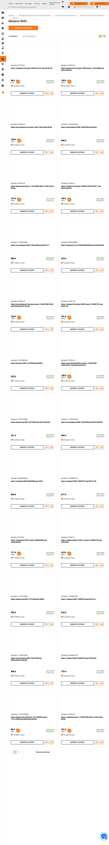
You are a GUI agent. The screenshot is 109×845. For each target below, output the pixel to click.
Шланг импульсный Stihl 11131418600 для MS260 (27, 599)
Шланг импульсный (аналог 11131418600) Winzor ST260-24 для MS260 (32, 187)
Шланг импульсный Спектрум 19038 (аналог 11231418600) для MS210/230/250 (82, 69)
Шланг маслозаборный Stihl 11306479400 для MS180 (79, 127)
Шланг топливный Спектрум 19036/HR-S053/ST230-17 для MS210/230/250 (81, 187)
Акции (10, 3)
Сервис (44, 3)
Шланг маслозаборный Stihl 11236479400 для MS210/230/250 (82, 422)
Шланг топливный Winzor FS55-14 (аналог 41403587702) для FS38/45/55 (81, 541)
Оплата (37, 3)
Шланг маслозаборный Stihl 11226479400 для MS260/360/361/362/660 (26, 659)
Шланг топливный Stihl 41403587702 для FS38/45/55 (78, 658)
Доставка (28, 3)
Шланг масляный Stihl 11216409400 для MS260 (27, 363)
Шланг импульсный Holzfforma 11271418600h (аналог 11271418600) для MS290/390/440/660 (29, 718)
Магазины (19, 3)
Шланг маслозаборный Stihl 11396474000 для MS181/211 (30, 245)
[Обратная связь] (104, 836)
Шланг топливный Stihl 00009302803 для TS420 (27, 481)
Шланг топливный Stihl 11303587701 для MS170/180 (78, 481)
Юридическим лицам (55, 3)
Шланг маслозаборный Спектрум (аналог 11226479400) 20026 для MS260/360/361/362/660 (32, 305)
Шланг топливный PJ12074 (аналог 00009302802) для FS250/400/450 (29, 541)
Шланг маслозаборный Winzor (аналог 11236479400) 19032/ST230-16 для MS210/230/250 (79, 364)
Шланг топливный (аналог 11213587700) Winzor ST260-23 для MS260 (82, 718)
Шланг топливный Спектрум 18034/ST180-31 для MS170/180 (31, 68)
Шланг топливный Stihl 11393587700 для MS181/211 (78, 599)
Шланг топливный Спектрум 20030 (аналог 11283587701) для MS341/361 (82, 305)
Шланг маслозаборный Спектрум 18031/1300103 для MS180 (31, 127)
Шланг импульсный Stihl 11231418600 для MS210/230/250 (30, 422)
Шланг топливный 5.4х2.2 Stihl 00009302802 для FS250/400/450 (82, 245)
